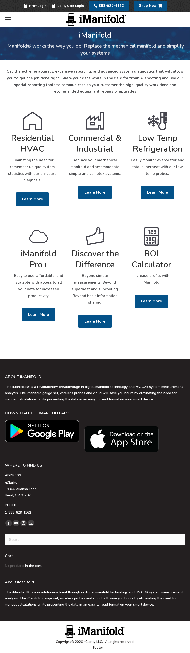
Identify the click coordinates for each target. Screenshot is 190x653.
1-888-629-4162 (18, 512)
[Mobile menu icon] (8, 19)
